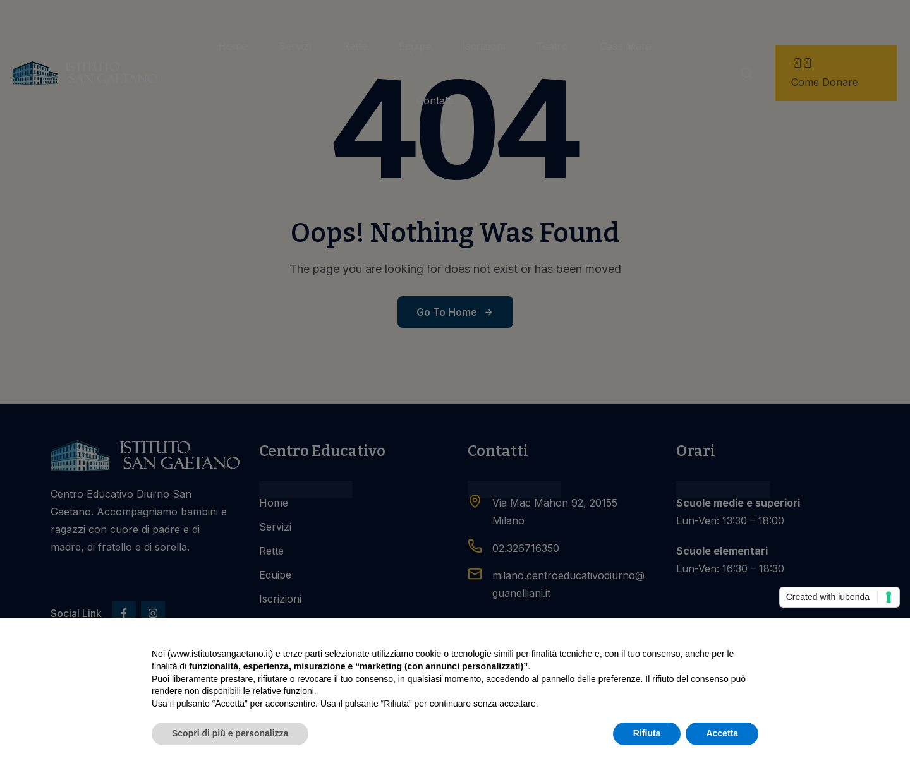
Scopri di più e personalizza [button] (230, 733)
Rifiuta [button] (647, 733)
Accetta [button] (722, 733)
